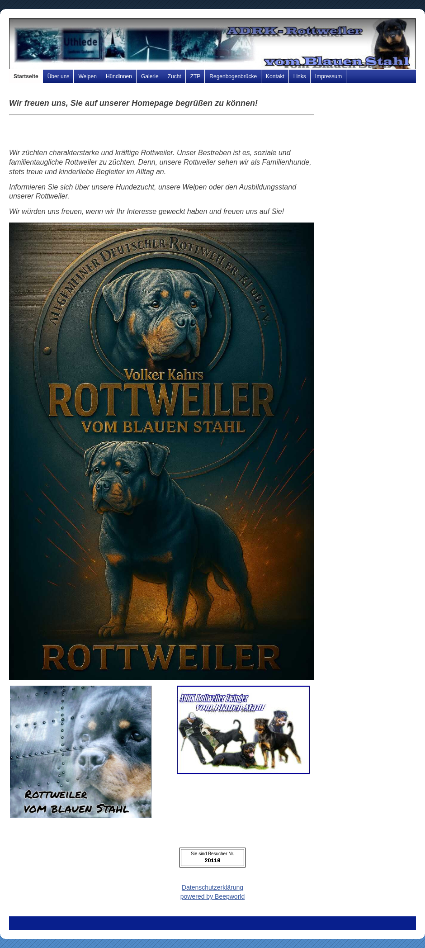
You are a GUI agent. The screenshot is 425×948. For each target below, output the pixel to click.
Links (299, 76)
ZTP (195, 76)
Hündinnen (119, 76)
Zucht (174, 76)
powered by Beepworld (212, 896)
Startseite (26, 76)
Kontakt (275, 76)
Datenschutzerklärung (212, 887)
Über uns (58, 76)
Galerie (150, 76)
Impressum (328, 76)
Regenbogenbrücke (233, 76)
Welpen (87, 76)
